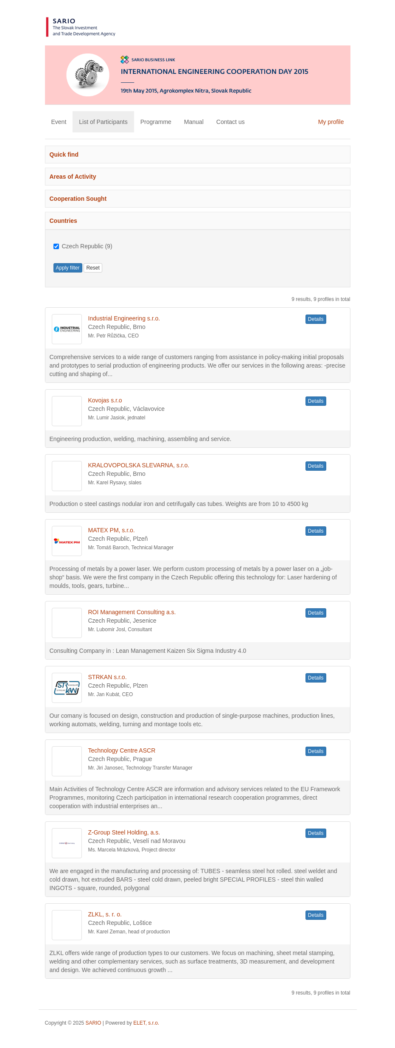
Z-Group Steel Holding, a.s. (124, 832)
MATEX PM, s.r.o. (111, 530)
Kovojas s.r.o (105, 400)
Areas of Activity (73, 176)
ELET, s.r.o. (146, 1023)
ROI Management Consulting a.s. (132, 612)
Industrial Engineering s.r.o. (124, 318)
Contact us (230, 121)
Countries (63, 220)
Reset (92, 268)
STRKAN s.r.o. (107, 677)
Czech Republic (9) (82, 246)
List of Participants (103, 121)
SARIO (93, 1023)
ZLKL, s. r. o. (105, 914)
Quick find (64, 154)
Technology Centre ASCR (122, 750)
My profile (331, 121)
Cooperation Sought (78, 198)
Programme (155, 121)
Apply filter (68, 268)
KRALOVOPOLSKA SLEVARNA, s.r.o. (139, 465)
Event (59, 121)
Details (316, 319)
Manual (194, 121)
